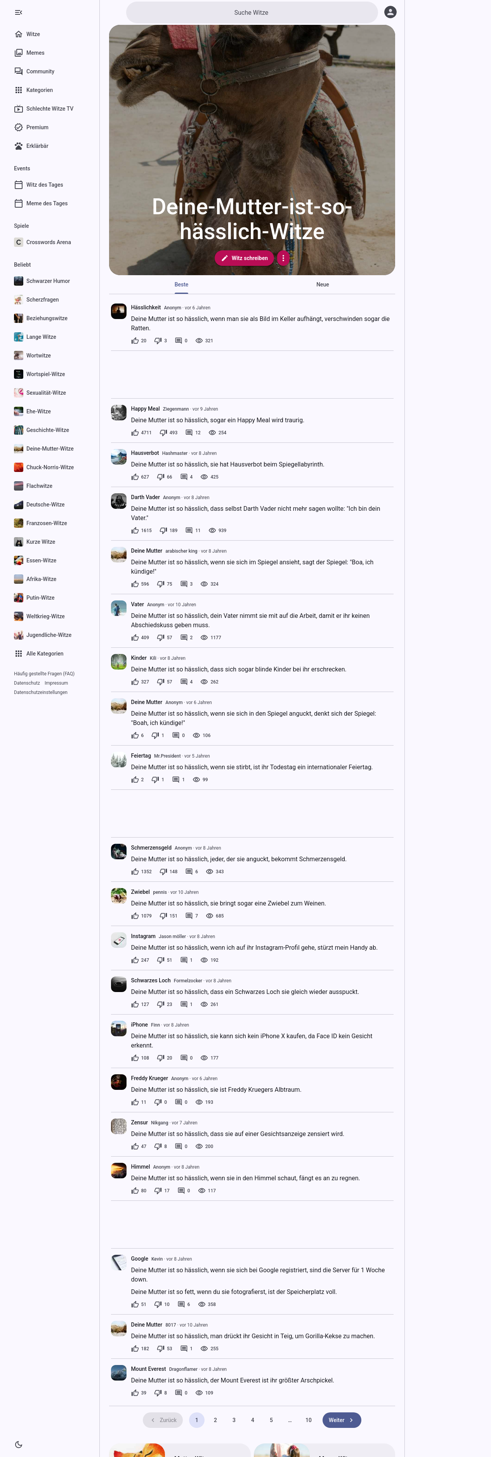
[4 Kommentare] (186, 477)
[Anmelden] (390, 12)
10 (308, 1420)
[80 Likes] (139, 1191)
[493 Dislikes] (168, 433)
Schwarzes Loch (151, 980)
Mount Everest (148, 1369)
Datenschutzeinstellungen (41, 692)
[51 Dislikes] (164, 960)
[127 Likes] (140, 1004)
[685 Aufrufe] (215, 916)
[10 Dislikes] (162, 1304)
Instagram (143, 936)
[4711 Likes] (141, 433)
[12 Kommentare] (193, 433)
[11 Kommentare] (193, 530)
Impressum (56, 683)
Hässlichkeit (146, 307)
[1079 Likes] (141, 916)
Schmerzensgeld (151, 848)
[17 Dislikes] (162, 1191)
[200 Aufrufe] (204, 1146)
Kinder (139, 658)
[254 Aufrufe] (217, 433)
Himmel (140, 1167)
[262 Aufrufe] (209, 682)
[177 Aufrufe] (209, 1058)
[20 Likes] (139, 341)
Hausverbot (145, 453)
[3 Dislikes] (160, 341)
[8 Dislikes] (160, 1146)
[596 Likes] (140, 584)
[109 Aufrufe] (204, 1393)
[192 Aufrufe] (209, 960)
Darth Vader (145, 497)
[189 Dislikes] (168, 530)
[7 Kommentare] (191, 916)
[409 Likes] (140, 637)
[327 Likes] (140, 682)
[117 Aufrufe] (207, 1191)
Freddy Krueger (149, 1078)
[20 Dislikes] (164, 1058)
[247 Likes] (140, 960)
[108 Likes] (140, 1058)
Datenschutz (27, 683)
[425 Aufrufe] (209, 477)
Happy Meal (145, 409)
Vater (137, 604)
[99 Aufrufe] (200, 780)
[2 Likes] (137, 780)
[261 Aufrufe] (209, 1004)
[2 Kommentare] (186, 637)
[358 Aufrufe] (207, 1304)
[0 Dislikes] (160, 1102)
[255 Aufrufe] (209, 1349)
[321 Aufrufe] (204, 341)
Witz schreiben (244, 258)
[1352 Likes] (141, 872)
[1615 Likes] (141, 530)
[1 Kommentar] (178, 780)
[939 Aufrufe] (217, 530)
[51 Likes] (139, 1304)
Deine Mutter (147, 551)
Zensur (139, 1122)
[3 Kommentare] (186, 584)
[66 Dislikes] (164, 477)
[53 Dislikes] (164, 1349)
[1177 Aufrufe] (210, 637)
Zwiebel (140, 892)
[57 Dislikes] (164, 637)
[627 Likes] (140, 477)
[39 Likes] (139, 1393)
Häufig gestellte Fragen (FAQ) (44, 673)
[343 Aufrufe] (215, 872)
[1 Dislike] (157, 735)
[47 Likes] (139, 1146)
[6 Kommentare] (191, 872)
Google (139, 1259)
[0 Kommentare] (181, 341)
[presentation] (119, 311)
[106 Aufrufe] (201, 735)
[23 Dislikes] (164, 1004)
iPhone (139, 1025)
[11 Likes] (139, 1102)
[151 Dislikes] (168, 916)
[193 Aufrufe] (204, 1102)
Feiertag (141, 756)
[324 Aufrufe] (209, 584)
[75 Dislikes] (164, 584)
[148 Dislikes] (168, 872)
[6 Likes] (137, 735)
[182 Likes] (140, 1349)
